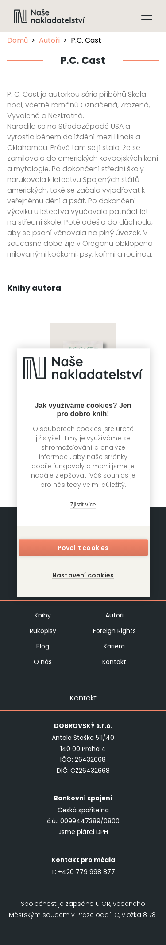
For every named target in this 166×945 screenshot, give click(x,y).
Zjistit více (83, 504)
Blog (42, 646)
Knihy (43, 615)
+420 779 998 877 (86, 871)
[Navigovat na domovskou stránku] (49, 16)
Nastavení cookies (83, 575)
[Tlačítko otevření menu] (146, 16)
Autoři (49, 40)
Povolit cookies (83, 547)
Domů (17, 40)
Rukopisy (43, 630)
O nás (43, 661)
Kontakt (114, 661)
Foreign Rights (114, 630)
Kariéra (114, 646)
